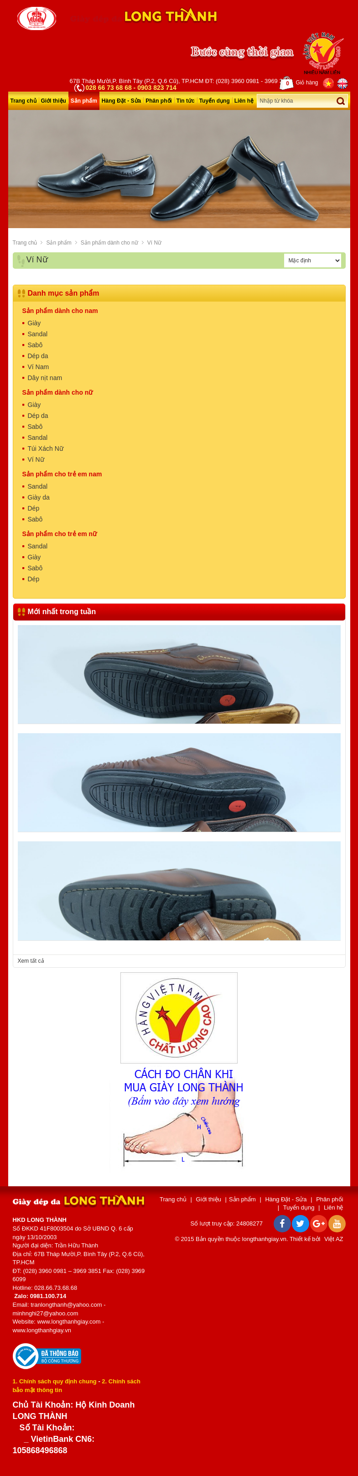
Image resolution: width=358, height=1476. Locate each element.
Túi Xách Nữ (45, 448)
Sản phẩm (84, 101)
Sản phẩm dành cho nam (60, 310)
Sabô (35, 345)
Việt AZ (333, 1239)
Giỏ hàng (299, 83)
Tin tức (185, 101)
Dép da (38, 356)
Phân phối (158, 101)
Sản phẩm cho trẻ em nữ (59, 533)
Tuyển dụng (214, 101)
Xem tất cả (31, 961)
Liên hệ (244, 101)
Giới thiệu (53, 101)
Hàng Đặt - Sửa (121, 101)
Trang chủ (23, 101)
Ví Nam (38, 366)
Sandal (38, 334)
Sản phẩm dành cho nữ (109, 243)
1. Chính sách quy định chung (55, 1381)
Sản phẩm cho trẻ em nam (62, 474)
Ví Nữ (154, 243)
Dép (34, 508)
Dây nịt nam (45, 377)
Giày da (39, 497)
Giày (34, 323)
